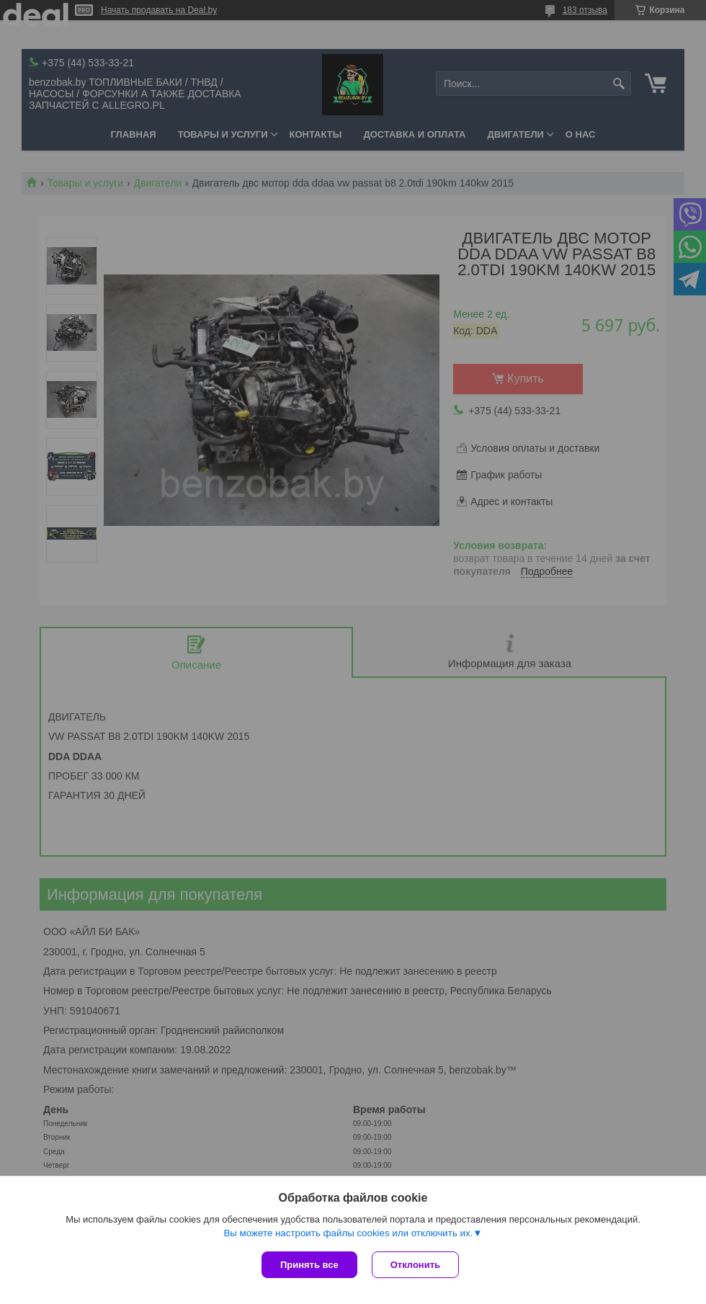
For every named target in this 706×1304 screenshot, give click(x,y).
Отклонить (415, 1264)
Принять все (309, 1264)
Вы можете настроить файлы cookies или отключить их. (348, 1233)
